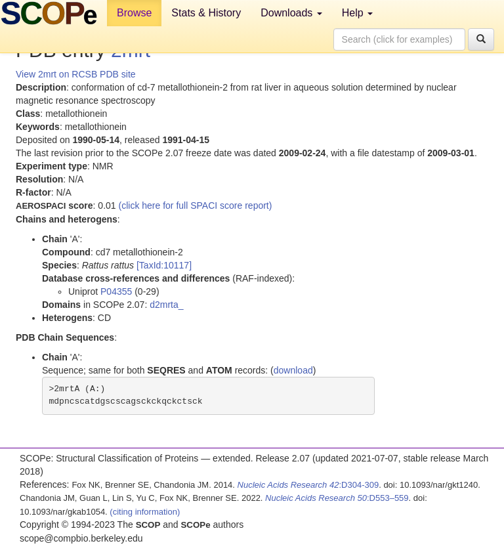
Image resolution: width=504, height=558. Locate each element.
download (293, 370)
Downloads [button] (291, 12)
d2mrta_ (166, 304)
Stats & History (206, 12)
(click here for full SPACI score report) (195, 205)
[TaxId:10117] (164, 265)
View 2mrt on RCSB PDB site (76, 74)
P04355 (116, 291)
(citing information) (145, 512)
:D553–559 (337, 498)
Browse (134, 12)
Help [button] (357, 12)
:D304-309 (308, 485)
